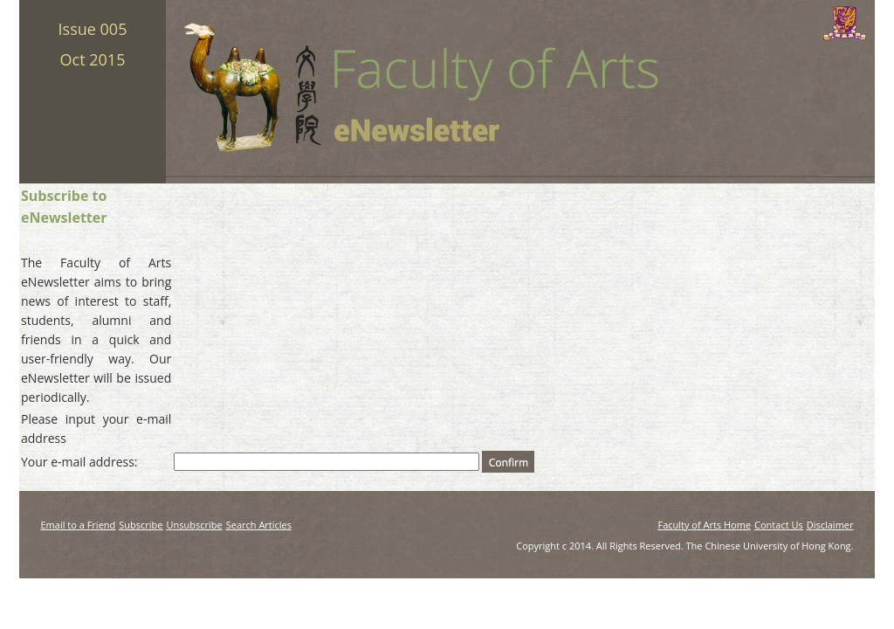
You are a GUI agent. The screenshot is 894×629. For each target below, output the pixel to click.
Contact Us (778, 524)
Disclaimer (830, 524)
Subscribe (140, 524)
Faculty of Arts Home (704, 524)
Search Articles (259, 524)
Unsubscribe (195, 524)
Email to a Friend (78, 524)
